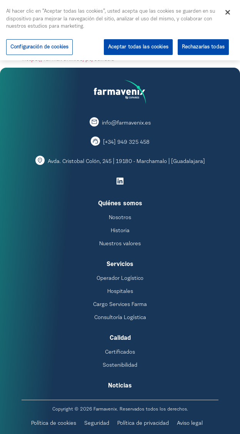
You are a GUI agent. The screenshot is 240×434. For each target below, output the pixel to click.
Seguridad (96, 423)
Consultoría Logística (120, 318)
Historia (120, 231)
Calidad (120, 338)
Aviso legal (190, 423)
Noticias (120, 386)
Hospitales (120, 291)
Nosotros (120, 218)
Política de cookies (53, 423)
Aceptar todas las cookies (138, 45)
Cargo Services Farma (120, 305)
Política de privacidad (143, 423)
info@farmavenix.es (126, 123)
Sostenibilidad (120, 365)
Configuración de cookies (39, 45)
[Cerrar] (227, 11)
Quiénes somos (120, 204)
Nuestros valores (120, 244)
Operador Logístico (120, 278)
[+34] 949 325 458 (126, 142)
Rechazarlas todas (203, 45)
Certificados (120, 352)
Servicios (120, 264)
